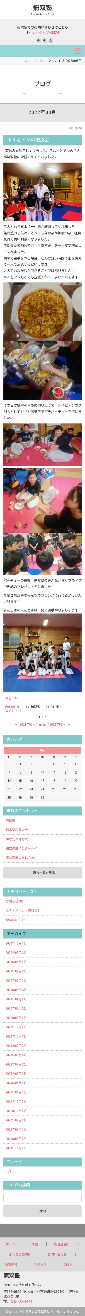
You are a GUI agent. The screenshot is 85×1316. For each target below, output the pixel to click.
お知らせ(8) (15, 901)
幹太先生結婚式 (17, 839)
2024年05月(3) (16, 990)
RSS (8, 1171)
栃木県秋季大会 (17, 829)
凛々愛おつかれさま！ (21, 857)
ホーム (23, 60)
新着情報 (11, 1264)
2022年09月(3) (16, 1120)
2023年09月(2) (16, 1045)
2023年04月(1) (16, 1092)
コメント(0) (14, 710)
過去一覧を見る (44, 872)
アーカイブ (16, 933)
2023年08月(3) (16, 1055)
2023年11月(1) (16, 1027)
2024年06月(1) (16, 980)
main (42, 724)
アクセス (40, 1264)
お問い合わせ (57, 1254)
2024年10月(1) (16, 943)
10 (42, 772)
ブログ (38, 60)
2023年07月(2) (16, 1064)
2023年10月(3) (16, 1036)
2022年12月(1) (16, 1101)
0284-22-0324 (46, 32)
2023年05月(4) (16, 1083)
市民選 (10, 820)
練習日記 (11, 698)
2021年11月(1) (16, 1148)
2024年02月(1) (16, 1017)
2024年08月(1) (16, 962)
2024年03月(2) (16, 1008)
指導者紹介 (62, 1244)
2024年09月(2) (16, 952)
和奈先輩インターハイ (21, 848)
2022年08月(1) (16, 1129)
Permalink (12, 706)
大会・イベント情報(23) (23, 910)
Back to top (42, 1230)
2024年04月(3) (16, 999)
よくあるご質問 (20, 1254)
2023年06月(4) (16, 1073)
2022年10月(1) (16, 1111)
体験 (35, 1244)
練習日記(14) (15, 920)
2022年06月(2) (16, 1138)
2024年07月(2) (16, 971)
